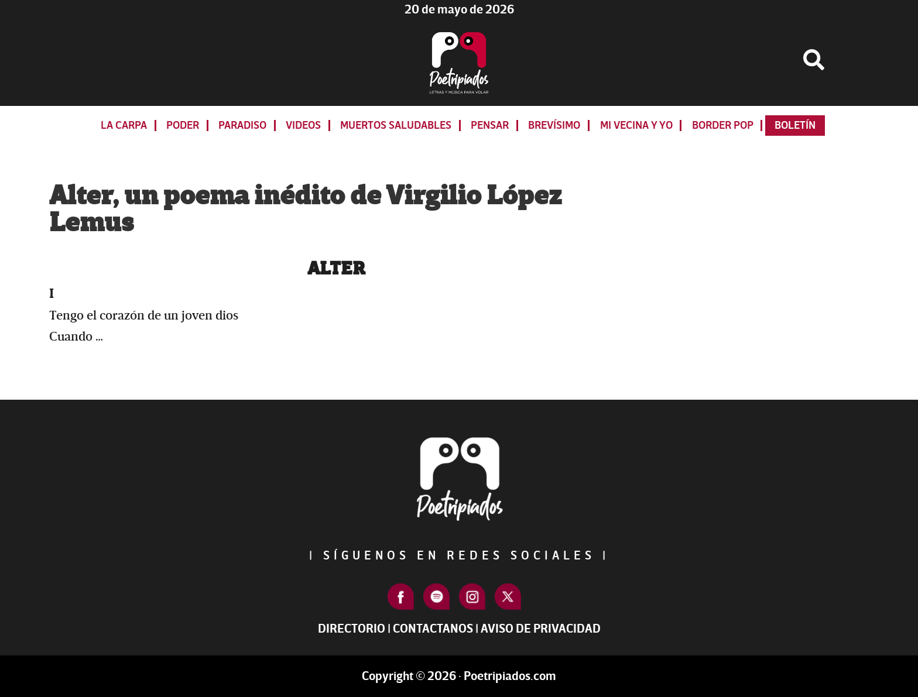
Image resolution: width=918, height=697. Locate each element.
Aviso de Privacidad (541, 629)
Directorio (351, 629)
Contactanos (433, 629)
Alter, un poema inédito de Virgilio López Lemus (305, 209)
